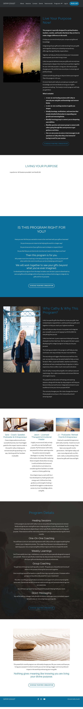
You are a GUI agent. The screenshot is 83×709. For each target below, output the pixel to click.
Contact (34, 3)
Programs (58, 3)
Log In (66, 3)
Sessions (28, 3)
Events (41, 3)
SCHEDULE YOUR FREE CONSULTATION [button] (56, 144)
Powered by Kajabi (76, 704)
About (22, 3)
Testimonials (48, 3)
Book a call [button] (74, 3)
